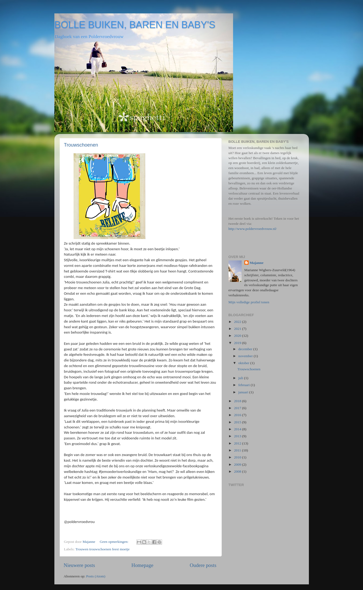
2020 (238, 336)
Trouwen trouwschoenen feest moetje (102, 549)
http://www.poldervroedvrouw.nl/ (253, 229)
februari (244, 385)
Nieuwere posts (79, 565)
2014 (238, 429)
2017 (238, 408)
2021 (238, 329)
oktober (244, 363)
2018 (238, 401)
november (246, 356)
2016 (238, 415)
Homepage (143, 565)
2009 (238, 464)
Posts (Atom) (95, 576)
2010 (238, 457)
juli (241, 378)
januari (243, 392)
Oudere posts (203, 565)
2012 (238, 443)
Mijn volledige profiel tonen (249, 302)
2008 (238, 471)
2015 (238, 422)
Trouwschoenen (81, 145)
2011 (238, 450)
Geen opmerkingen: (114, 542)
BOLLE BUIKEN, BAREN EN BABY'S (134, 24)
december (245, 349)
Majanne (257, 263)
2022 (238, 322)
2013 (238, 436)
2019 (238, 343)
